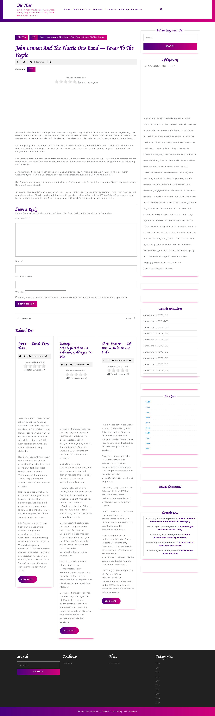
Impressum (137, 9)
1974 (148, 423)
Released (98, 9)
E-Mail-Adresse (24, 276)
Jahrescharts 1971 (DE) (155, 321)
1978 (148, 443)
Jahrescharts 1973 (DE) (156, 333)
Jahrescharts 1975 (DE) (156, 346)
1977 (148, 438)
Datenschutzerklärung (117, 9)
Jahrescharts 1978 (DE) (156, 364)
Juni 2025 (67, 663)
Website (19, 292)
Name (19, 261)
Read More (29, 580)
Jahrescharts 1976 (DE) (156, 352)
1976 (148, 433)
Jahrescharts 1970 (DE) (156, 315)
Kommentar (22, 218)
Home (67, 9)
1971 (33, 37)
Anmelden (114, 663)
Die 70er (24, 5)
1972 (148, 412)
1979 (148, 448)
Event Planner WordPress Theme (98, 711)
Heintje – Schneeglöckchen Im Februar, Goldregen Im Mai (76, 350)
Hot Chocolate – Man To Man (159, 66)
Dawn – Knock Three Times (33, 346)
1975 (148, 428)
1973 (148, 417)
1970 (148, 402)
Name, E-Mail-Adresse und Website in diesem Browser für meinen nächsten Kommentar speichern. (72, 297)
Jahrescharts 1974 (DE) (156, 339)
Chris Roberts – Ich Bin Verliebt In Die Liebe (116, 348)
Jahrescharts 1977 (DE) (156, 358)
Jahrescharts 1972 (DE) (156, 327)
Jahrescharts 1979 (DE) (156, 370)
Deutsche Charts (82, 9)
